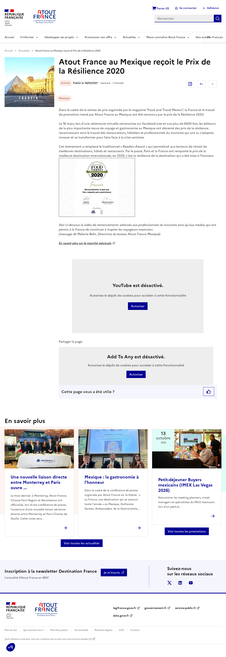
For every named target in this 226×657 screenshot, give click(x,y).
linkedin (180, 583)
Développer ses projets (59, 37)
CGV (121, 630)
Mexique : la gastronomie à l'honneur (112, 480)
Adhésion (213, 8)
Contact (135, 630)
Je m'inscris (112, 572)
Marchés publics (59, 630)
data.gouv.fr (121, 616)
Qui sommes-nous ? (33, 630)
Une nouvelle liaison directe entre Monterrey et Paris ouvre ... (39, 482)
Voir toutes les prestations (187, 531)
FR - (215, 37)
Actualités (129, 37)
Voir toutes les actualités (82, 543)
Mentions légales (103, 630)
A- (213, 84)
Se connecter (188, 8)
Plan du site (11, 630)
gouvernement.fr (156, 608)
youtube (191, 583)
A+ (201, 84)
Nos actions (203, 37)
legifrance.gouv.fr (124, 608)
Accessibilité (81, 630)
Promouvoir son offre (98, 37)
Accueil (9, 37)
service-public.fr (185, 608)
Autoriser (138, 306)
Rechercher (217, 18)
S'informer (27, 37)
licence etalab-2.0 (82, 639)
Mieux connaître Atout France (165, 37)
